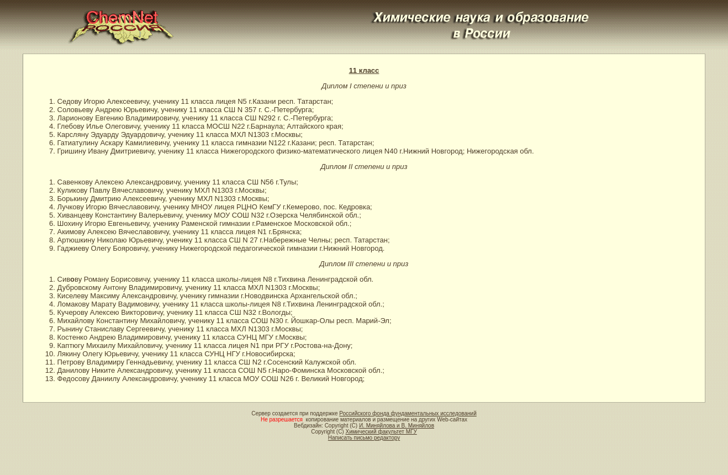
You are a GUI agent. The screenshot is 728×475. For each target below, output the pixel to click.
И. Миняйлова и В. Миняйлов (396, 426)
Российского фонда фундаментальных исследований (407, 413)
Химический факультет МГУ (380, 432)
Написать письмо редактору (364, 438)
